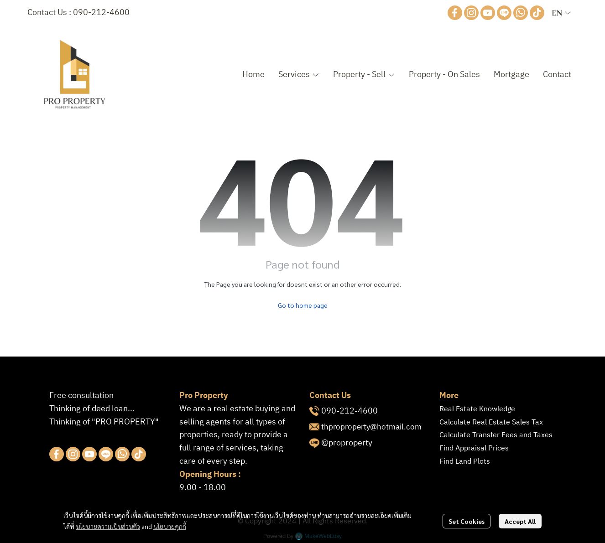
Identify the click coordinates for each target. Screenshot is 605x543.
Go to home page (303, 305)
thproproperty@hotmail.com (371, 427)
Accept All (520, 521)
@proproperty (346, 443)
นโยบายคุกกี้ (169, 526)
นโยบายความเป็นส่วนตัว (108, 526)
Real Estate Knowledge (477, 409)
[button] (561, 13)
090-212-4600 (101, 13)
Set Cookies (467, 521)
